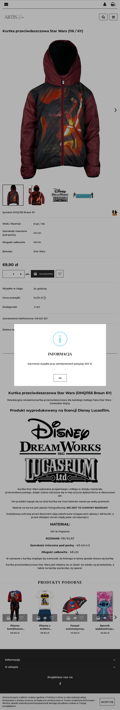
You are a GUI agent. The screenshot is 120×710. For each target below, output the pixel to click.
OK (60, 378)
